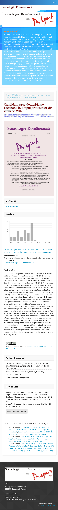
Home (7, 94)
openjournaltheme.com (47, 506)
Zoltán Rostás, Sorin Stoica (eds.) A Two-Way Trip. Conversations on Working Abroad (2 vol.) (31, 437)
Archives (14, 94)
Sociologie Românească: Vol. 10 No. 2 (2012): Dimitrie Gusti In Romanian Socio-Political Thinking (31, 433)
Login (54, 2)
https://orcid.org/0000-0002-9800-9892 (20, 262)
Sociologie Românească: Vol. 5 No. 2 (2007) (25, 441)
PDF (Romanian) (12, 206)
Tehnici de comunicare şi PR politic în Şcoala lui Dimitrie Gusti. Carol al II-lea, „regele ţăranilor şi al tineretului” (31, 429)
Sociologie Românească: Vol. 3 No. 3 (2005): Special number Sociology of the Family (31, 449)
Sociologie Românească (17, 7)
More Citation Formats (16, 411)
